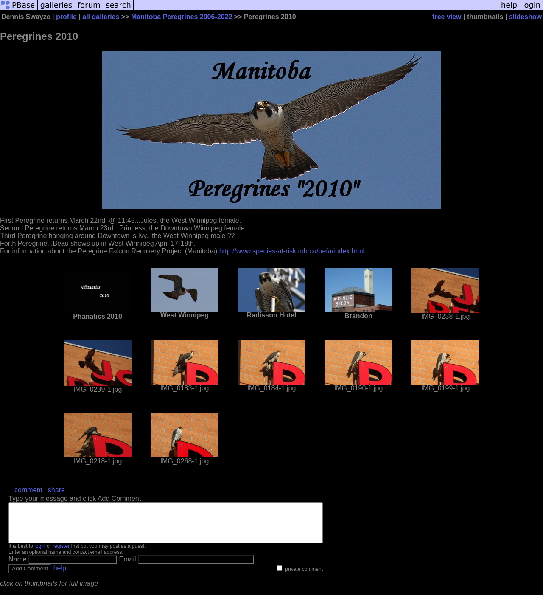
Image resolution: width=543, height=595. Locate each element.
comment (28, 490)
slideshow (525, 16)
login (39, 554)
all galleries (100, 16)
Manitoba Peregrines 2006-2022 (181, 16)
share (56, 490)
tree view (446, 16)
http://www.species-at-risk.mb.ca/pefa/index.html (291, 251)
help (59, 575)
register (61, 554)
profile (66, 16)
